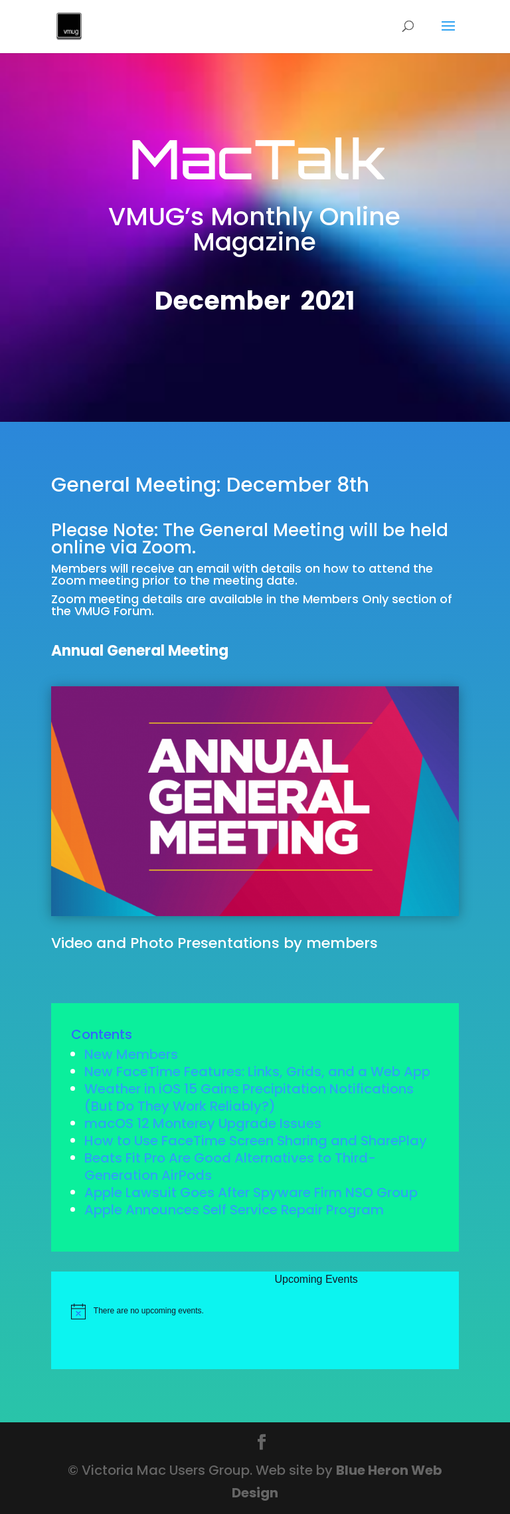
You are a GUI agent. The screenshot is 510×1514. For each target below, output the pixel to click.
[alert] (264, 1311)
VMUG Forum (112, 611)
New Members (131, 1054)
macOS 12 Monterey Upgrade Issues (202, 1123)
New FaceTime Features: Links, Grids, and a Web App (257, 1071)
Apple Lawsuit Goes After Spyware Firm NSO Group (251, 1192)
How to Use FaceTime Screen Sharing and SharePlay (255, 1140)
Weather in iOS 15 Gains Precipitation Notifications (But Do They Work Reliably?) (249, 1097)
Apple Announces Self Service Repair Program (234, 1209)
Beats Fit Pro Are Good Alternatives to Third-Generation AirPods (230, 1166)
